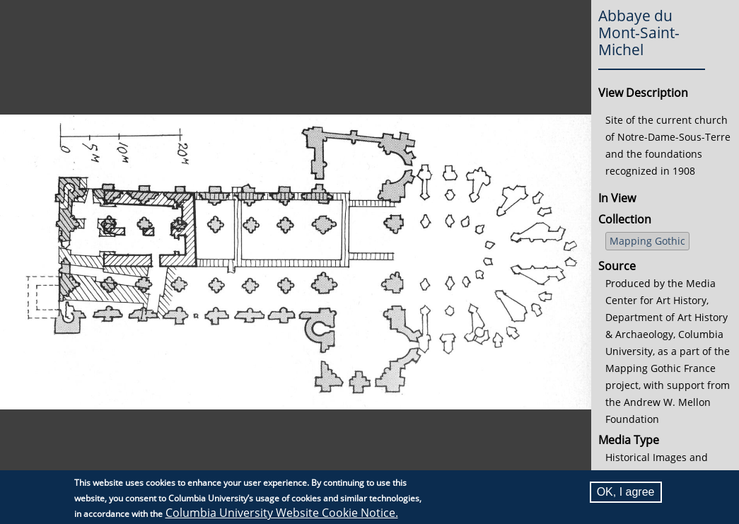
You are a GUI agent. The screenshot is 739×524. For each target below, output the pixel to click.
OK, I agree (626, 492)
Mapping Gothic (647, 241)
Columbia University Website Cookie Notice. (281, 512)
